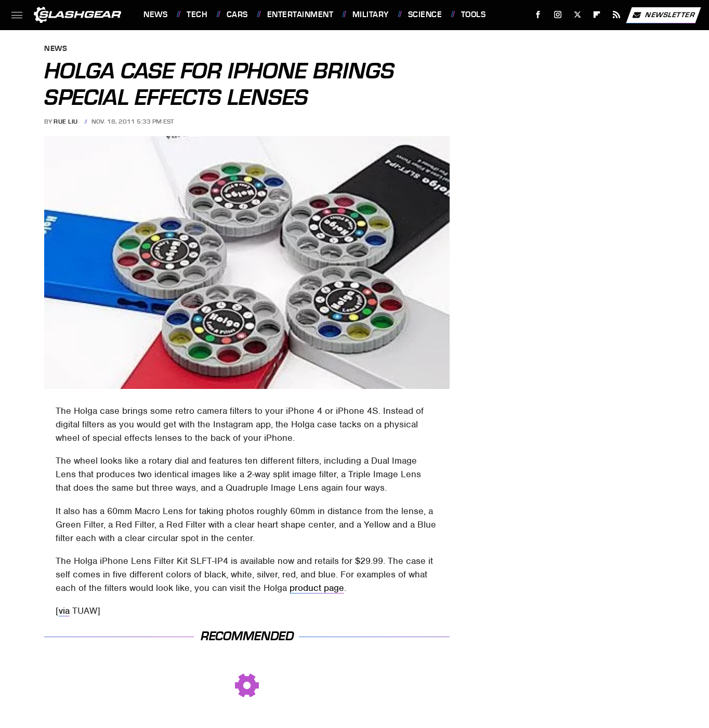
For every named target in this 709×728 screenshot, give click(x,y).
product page (317, 588)
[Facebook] (538, 15)
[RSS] (616, 15)
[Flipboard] (597, 15)
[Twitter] (577, 15)
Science (425, 14)
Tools (473, 14)
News (155, 14)
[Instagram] (558, 15)
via (64, 610)
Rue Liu (66, 121)
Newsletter (663, 15)
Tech (197, 14)
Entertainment (300, 14)
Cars (237, 14)
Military (370, 14)
